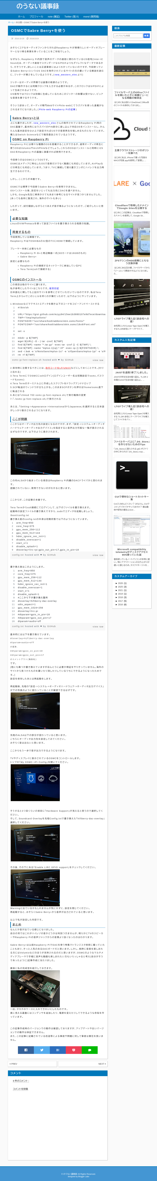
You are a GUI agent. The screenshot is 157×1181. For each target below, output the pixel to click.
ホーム (21, 16)
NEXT (102, 1064)
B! (57, 1050)
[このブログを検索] (128, 35)
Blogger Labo (83, 1176)
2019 (120, 594)
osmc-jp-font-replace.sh (27, 360)
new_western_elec (66, 74)
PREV (13, 1064)
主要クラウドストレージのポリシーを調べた (132, 151)
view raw (98, 360)
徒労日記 (54, 288)
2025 (120, 587)
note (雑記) (54, 16)
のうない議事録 (38, 6)
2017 (120, 601)
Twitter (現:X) (71, 16)
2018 (120, 597)
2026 (120, 583)
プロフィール (36, 16)
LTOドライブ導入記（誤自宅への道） (132, 320)
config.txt (18, 555)
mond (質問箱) (91, 16)
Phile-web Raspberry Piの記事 (57, 109)
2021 (120, 590)
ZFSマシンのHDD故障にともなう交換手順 (132, 262)
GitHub (69, 360)
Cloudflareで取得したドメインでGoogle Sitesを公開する (132, 206)
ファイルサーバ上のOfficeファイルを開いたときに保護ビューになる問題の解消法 (131, 95)
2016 (120, 604)
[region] (57, 331)
